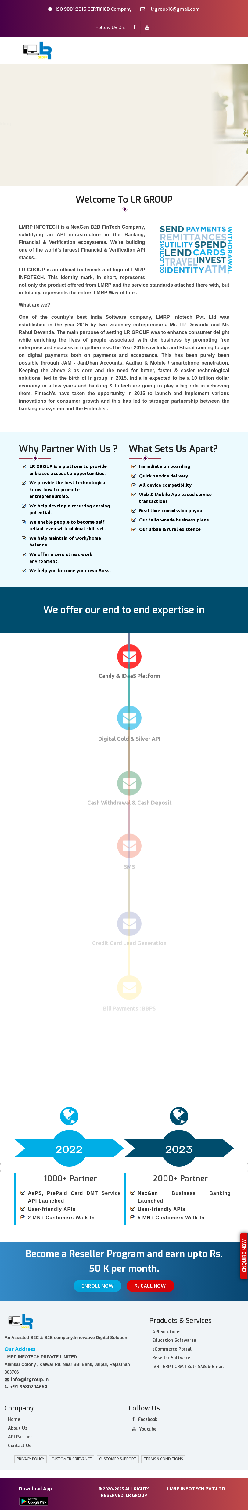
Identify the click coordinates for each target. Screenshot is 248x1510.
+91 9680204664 (26, 1385)
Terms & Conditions (163, 1458)
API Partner (20, 1436)
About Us (40, 143)
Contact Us (19, 1444)
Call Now (151, 1286)
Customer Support (117, 1458)
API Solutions (166, 1330)
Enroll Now (97, 1286)
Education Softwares (174, 1339)
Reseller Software (171, 1356)
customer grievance (72, 1458)
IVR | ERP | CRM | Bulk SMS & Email (188, 1365)
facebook (144, 1418)
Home (15, 143)
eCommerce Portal (172, 1348)
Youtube (144, 1428)
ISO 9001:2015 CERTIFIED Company (93, 9)
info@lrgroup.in (27, 1378)
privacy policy (30, 1458)
